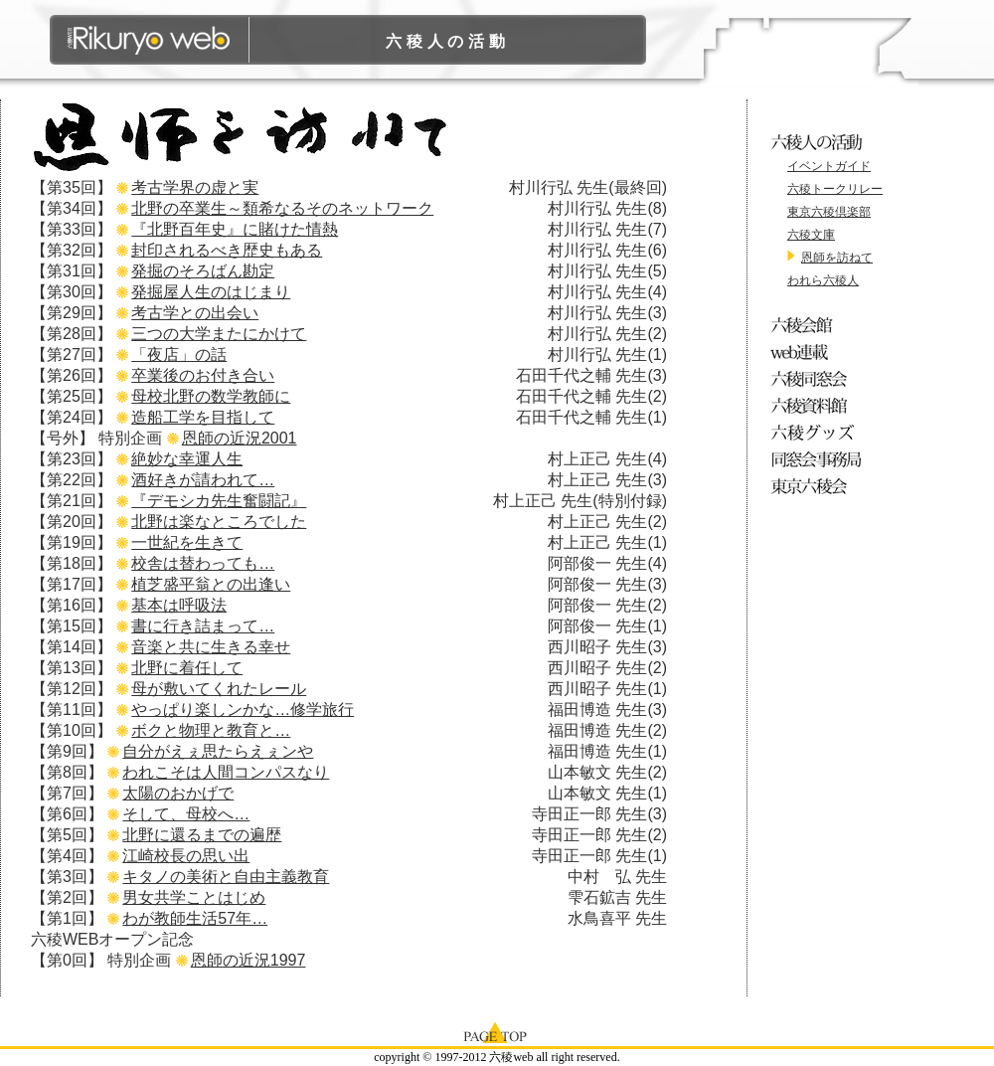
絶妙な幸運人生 (187, 458)
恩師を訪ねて (837, 258)
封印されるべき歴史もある (226, 250)
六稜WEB (149, 40)
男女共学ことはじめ (193, 897)
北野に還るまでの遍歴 (201, 834)
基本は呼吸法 (179, 605)
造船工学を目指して (202, 417)
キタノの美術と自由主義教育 (225, 876)
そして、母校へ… (185, 813)
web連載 (819, 351)
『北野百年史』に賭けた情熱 (234, 229)
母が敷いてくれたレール (218, 688)
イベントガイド (829, 166)
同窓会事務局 (819, 458)
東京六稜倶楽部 (829, 212)
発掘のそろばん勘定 (202, 271)
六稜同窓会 (819, 378)
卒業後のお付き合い (202, 375)
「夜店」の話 (179, 354)
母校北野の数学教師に (210, 396)
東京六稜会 (819, 485)
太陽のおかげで (178, 793)
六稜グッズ (819, 432)
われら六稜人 (823, 280)
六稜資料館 (819, 405)
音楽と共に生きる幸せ (210, 646)
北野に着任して (187, 667)
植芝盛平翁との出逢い (210, 584)
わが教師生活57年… (194, 918)
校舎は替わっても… (202, 563)
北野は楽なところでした (218, 521)
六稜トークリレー (835, 189)
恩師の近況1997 (248, 960)
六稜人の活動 (448, 41)
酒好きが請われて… (202, 479)
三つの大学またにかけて (218, 333)
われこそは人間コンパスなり (225, 772)
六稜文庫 (811, 235)
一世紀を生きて (187, 542)
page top (497, 1031)
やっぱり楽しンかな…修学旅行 (242, 709)
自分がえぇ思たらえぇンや (217, 751)
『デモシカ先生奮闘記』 (218, 500)
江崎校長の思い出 (185, 855)
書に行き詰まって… (202, 626)
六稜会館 (819, 324)
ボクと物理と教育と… (210, 730)
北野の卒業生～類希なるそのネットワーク (282, 208)
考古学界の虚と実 (194, 187)
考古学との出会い (194, 312)
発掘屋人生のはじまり (210, 291)
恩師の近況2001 (239, 438)
